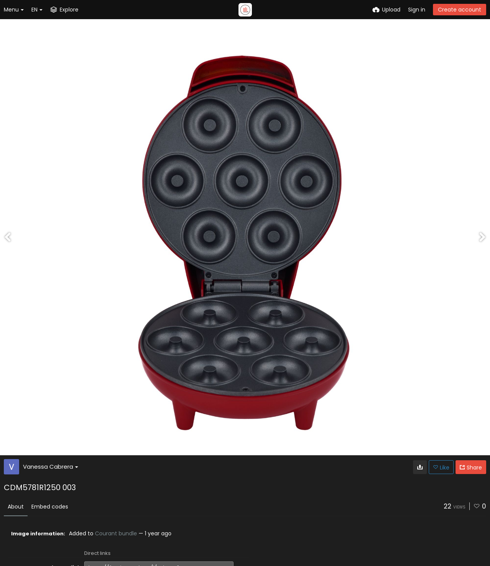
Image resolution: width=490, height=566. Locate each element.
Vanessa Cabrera (50, 467)
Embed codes (49, 506)
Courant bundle (116, 533)
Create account (459, 9)
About (16, 506)
